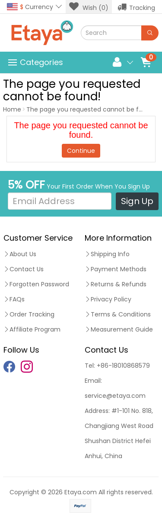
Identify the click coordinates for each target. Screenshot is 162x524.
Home (12, 109)
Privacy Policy (108, 299)
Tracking (136, 7)
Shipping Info (107, 254)
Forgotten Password (36, 284)
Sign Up (137, 201)
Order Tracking (28, 314)
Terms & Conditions (118, 314)
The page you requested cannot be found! (91, 109)
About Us (19, 254)
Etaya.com (80, 492)
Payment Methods (115, 269)
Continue (81, 150)
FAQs (14, 299)
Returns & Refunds (115, 284)
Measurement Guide (119, 329)
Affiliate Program (31, 329)
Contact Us (23, 269)
